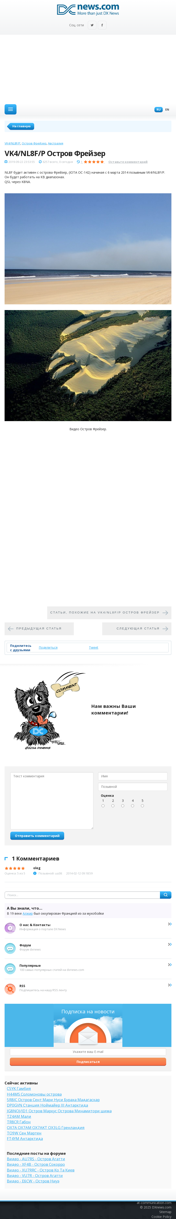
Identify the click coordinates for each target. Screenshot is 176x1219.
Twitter (92, 25)
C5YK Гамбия (19, 1088)
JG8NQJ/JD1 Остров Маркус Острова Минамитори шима (59, 1110)
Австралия (55, 143)
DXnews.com (161, 1207)
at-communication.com (154, 1202)
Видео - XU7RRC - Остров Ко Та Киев (40, 1170)
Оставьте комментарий (128, 162)
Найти (165, 895)
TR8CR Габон (19, 1121)
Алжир (28, 913)
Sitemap (165, 1212)
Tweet (93, 647)
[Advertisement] (88, 69)
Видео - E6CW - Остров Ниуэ (33, 1181)
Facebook (102, 25)
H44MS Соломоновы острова (34, 1094)
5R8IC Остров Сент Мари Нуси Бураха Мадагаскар (53, 1099)
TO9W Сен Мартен (24, 1133)
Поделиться (48, 647)
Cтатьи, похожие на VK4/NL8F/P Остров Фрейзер (105, 612)
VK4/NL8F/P (12, 143)
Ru (157, 110)
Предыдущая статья (39, 628)
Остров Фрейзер (34, 143)
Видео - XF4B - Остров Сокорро (36, 1164)
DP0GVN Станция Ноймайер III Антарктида (47, 1105)
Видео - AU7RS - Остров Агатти (36, 1158)
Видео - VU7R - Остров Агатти (35, 1175)
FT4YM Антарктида (25, 1138)
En (166, 110)
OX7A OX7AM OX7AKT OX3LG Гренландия (46, 1127)
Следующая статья (138, 628)
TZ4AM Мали (19, 1116)
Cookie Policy (161, 1216)
